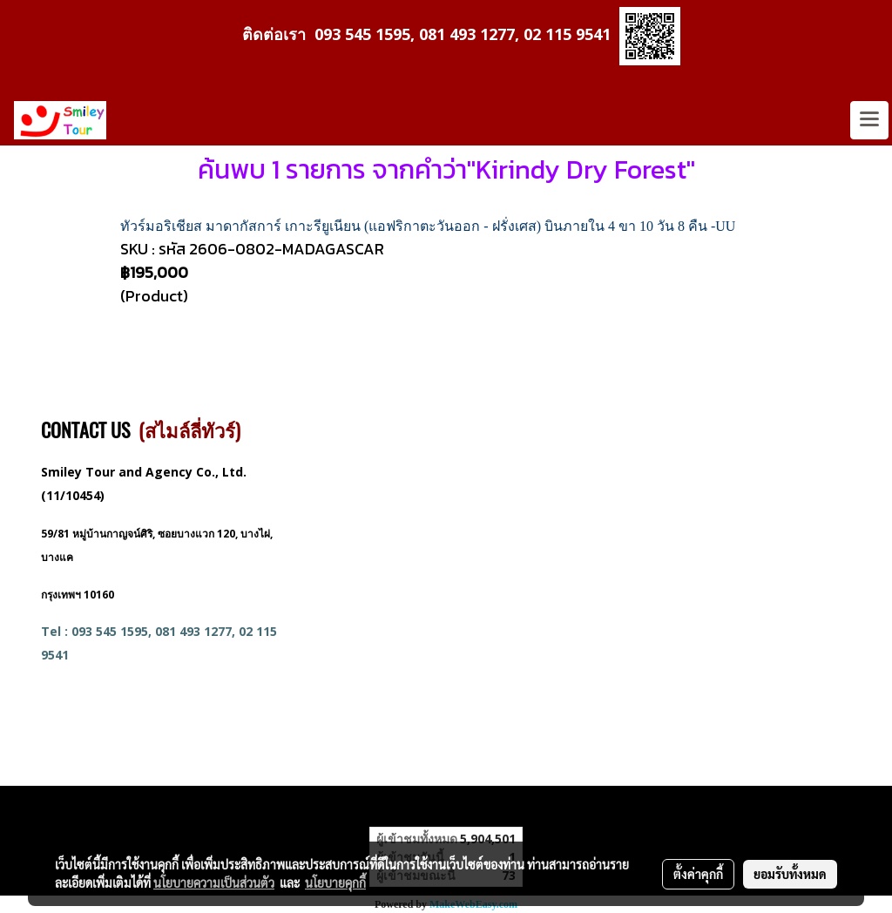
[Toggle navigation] (869, 120)
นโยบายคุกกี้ (335, 882)
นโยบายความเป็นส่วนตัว (213, 882)
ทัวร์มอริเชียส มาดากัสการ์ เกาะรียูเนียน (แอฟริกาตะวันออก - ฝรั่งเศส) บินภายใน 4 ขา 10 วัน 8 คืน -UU (427, 226)
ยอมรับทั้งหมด (790, 874)
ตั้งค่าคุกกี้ (698, 874)
